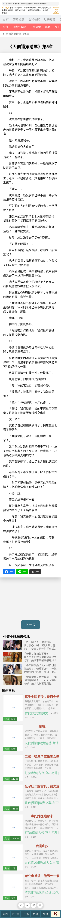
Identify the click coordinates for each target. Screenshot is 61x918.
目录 (35, 913)
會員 (55, 913)
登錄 (45, 913)
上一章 (15, 913)
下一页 (30, 624)
